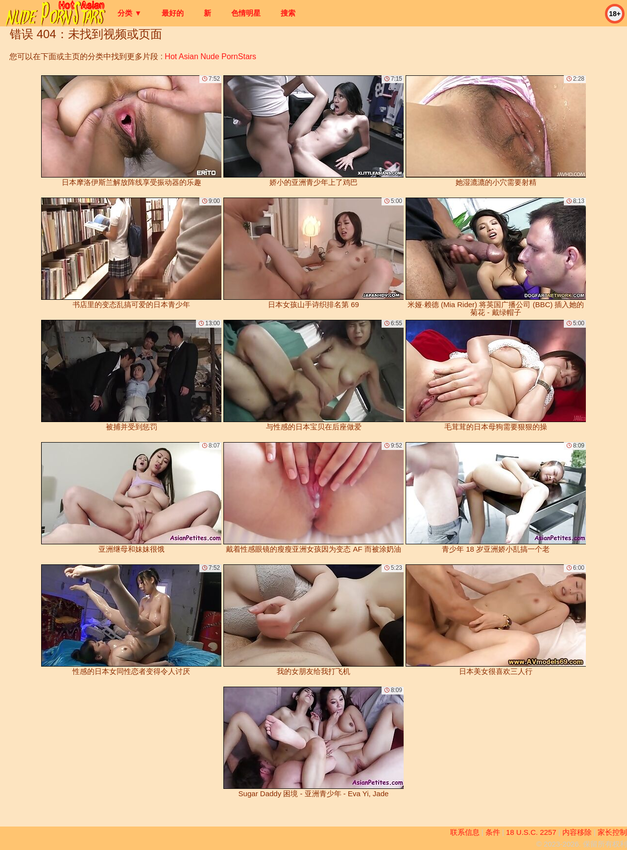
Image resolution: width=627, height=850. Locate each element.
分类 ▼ (130, 13)
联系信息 (465, 832)
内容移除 (577, 832)
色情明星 (246, 13)
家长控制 (612, 832)
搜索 (288, 13)
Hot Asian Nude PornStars (210, 56)
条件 (492, 832)
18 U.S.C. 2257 (531, 832)
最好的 (173, 13)
